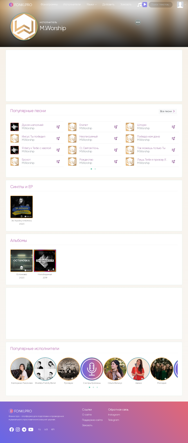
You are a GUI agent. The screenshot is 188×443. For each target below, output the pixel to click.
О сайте (87, 414)
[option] (36, 143)
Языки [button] (91, 4)
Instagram (114, 414)
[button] (138, 22)
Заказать (125, 4)
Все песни (168, 111)
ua (46, 429)
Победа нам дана (148, 136)
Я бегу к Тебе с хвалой (36, 148)
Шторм (141, 125)
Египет (83, 125)
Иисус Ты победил (33, 136)
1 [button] (92, 170)
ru (39, 429)
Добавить (108, 4)
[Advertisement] (94, 75)
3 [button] (98, 388)
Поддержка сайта (92, 420)
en (53, 429)
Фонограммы (49, 4)
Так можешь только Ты (151, 148)
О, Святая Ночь (88, 148)
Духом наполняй (32, 125)
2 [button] (96, 170)
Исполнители (72, 4)
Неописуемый (88, 136)
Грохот (26, 159)
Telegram (113, 420)
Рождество (86, 159)
